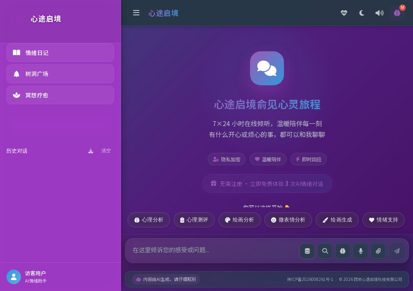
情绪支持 (383, 220)
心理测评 (194, 220)
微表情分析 (288, 220)
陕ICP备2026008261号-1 (310, 279)
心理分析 (148, 220)
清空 (106, 151)
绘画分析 (239, 220)
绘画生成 (337, 220)
